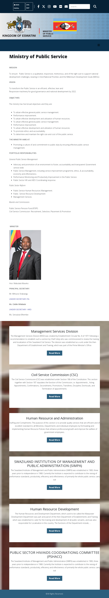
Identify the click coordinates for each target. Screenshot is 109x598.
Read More (54, 353)
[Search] (79, 6)
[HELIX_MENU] (99, 45)
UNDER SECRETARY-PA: (19, 299)
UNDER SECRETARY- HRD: (20, 309)
